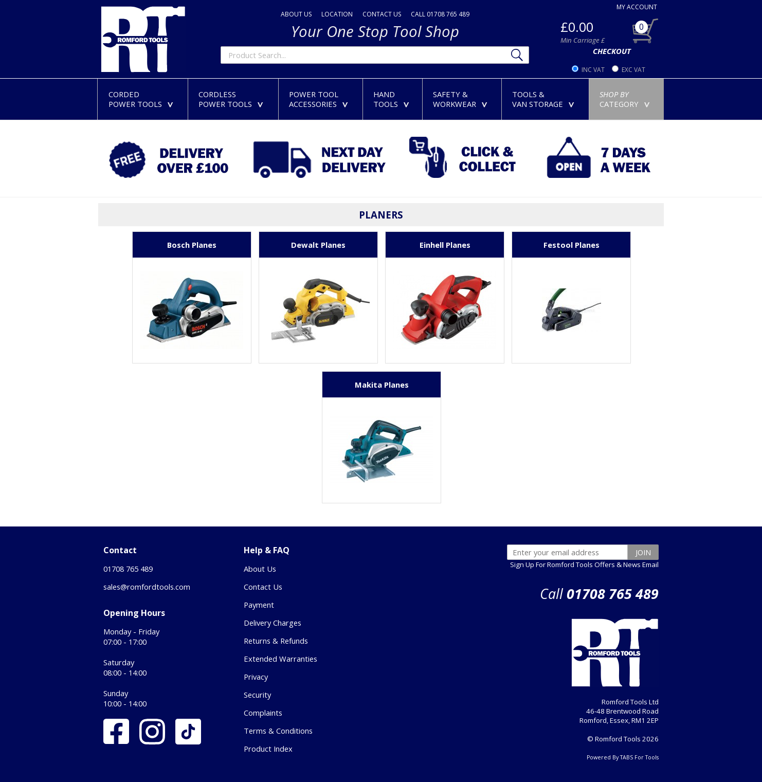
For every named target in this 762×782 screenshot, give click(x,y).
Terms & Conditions (278, 730)
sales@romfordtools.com (146, 586)
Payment (259, 604)
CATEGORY (627, 99)
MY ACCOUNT (636, 7)
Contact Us (263, 586)
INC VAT (593, 69)
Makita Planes (382, 384)
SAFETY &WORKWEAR (462, 99)
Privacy (256, 676)
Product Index (268, 748)
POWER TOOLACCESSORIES (320, 99)
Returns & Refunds (276, 640)
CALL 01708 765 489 (440, 14)
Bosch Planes (191, 245)
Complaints (263, 712)
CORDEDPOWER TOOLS (142, 99)
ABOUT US (296, 14)
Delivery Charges (272, 622)
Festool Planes (571, 245)
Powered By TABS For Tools (623, 757)
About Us (260, 568)
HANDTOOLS (393, 99)
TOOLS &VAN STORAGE (545, 99)
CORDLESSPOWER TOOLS (232, 99)
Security (257, 694)
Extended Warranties (280, 658)
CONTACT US (381, 14)
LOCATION (337, 14)
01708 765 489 (128, 568)
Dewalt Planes (318, 245)
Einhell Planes (445, 245)
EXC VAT (633, 69)
